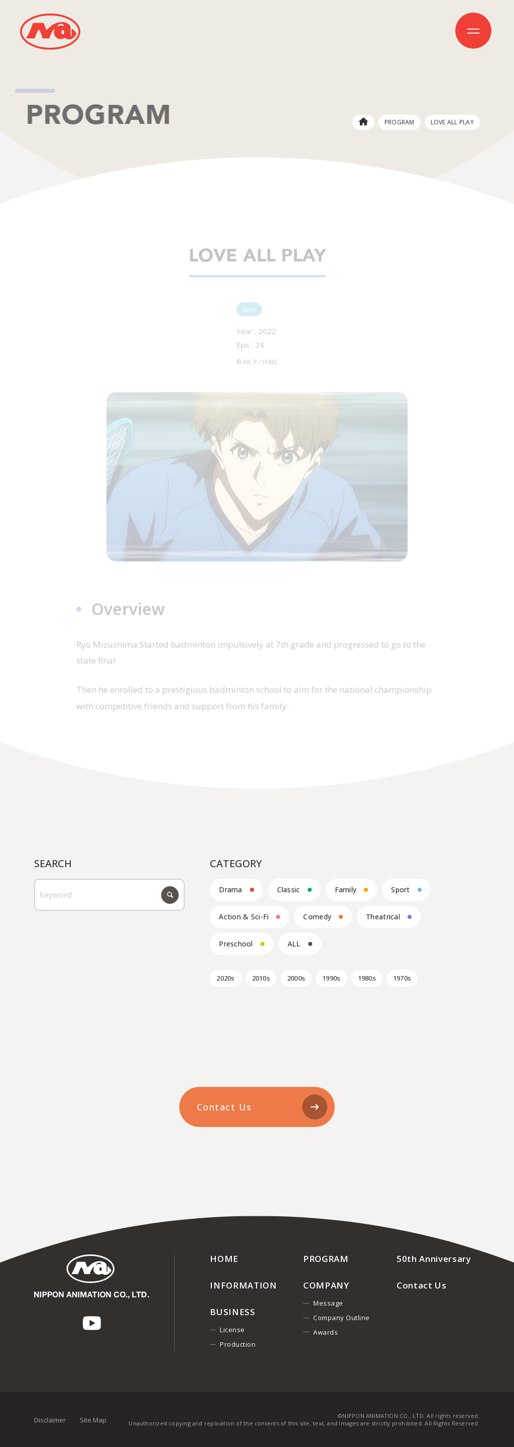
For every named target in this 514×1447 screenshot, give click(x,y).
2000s (296, 978)
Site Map (93, 1419)
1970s (402, 978)
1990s (331, 978)
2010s (261, 978)
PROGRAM (399, 122)
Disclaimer (50, 1419)
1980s (367, 978)
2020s (225, 978)
